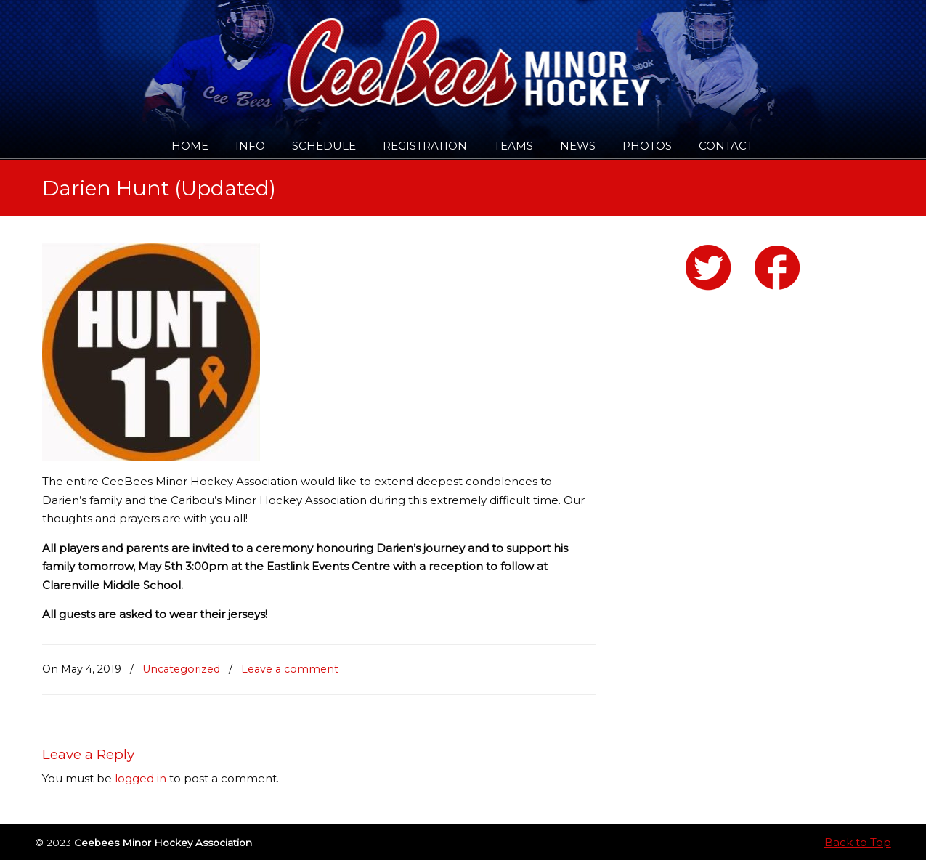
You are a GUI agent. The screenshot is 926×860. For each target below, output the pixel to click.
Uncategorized (181, 669)
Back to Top (857, 842)
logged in (140, 778)
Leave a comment (289, 669)
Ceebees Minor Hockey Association (190, 52)
